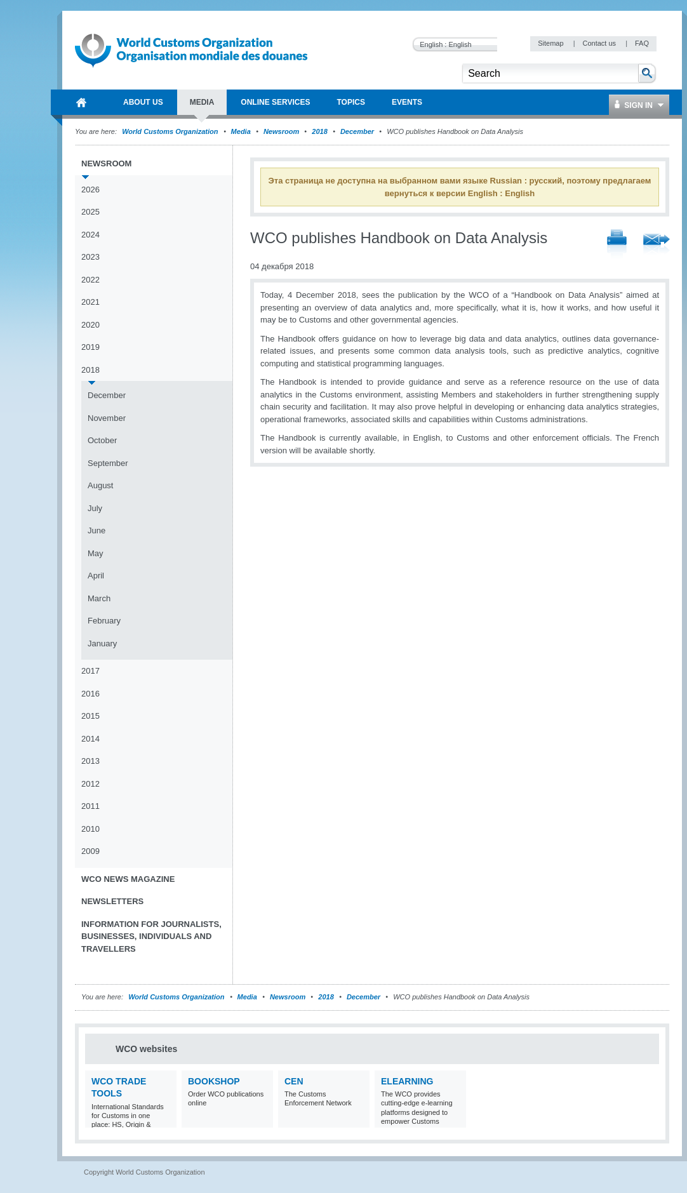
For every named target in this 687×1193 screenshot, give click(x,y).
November (107, 418)
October (102, 440)
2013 (90, 761)
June (96, 530)
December (357, 131)
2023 (90, 257)
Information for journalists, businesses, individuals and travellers (151, 936)
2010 (90, 829)
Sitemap (551, 43)
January (102, 643)
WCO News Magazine (128, 879)
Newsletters (112, 901)
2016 (90, 693)
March (99, 598)
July (95, 508)
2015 (90, 716)
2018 (319, 131)
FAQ (642, 43)
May (95, 553)
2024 (90, 234)
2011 (90, 806)
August (100, 485)
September (108, 463)
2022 (90, 279)
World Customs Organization (171, 131)
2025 (90, 212)
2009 (90, 851)
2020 (90, 325)
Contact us (600, 43)
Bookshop (214, 1081)
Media (241, 131)
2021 (90, 302)
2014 (90, 738)
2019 (90, 347)
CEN (293, 1081)
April (96, 575)
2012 (90, 784)
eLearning (407, 1081)
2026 (90, 189)
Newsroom (281, 131)
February (104, 620)
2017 (90, 671)
